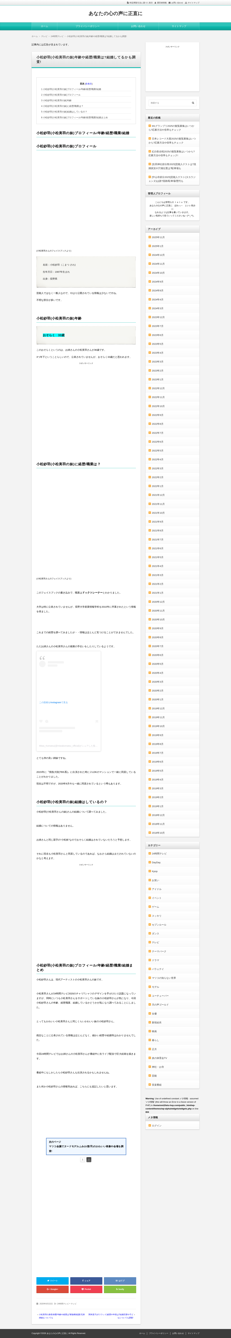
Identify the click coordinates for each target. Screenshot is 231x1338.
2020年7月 (157, 646)
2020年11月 (158, 610)
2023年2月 (157, 370)
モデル (155, 987)
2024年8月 (157, 290)
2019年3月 (157, 788)
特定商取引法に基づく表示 (141, 3)
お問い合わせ (177, 3)
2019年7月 (157, 752)
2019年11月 (158, 717)
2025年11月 (158, 237)
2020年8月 (157, 637)
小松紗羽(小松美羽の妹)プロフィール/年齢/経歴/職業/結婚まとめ (74, 117)
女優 (154, 1013)
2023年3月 (157, 361)
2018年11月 (158, 824)
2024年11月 (158, 263)
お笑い (155, 880)
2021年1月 (157, 592)
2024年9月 (157, 281)
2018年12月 (158, 815)
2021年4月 (157, 566)
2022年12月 (158, 388)
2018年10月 (158, 832)
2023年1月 (157, 379)
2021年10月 (158, 512)
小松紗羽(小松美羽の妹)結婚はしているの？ (64, 111)
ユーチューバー (160, 995)
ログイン (157, 1125)
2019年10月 (158, 726)
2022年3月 (157, 468)
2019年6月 (157, 761)
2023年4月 (157, 352)
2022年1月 (157, 486)
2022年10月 (158, 406)
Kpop (155, 871)
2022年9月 (157, 415)
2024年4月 (157, 299)
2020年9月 (157, 628)
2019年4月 (157, 779)
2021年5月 (157, 557)
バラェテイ (158, 969)
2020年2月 (157, 690)
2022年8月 (157, 423)
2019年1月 (157, 806)
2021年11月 (158, 504)
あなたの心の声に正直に (116, 13)
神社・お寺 (158, 1066)
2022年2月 (157, 477)
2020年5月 (157, 663)
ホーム (44, 26)
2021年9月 (157, 521)
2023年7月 (157, 326)
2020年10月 (158, 619)
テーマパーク (159, 951)
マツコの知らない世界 (164, 978)
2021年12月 (158, 495)
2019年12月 (158, 708)
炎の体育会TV (159, 1058)
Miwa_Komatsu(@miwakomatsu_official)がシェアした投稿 (68, 746)
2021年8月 (157, 530)
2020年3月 (157, 681)
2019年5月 (157, 770)
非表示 (89, 84)
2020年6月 (157, 655)
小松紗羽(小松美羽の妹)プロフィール (61, 94)
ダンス (155, 933)
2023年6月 (157, 335)
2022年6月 (157, 441)
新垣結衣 (157, 1022)
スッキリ (157, 915)
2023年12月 (158, 317)
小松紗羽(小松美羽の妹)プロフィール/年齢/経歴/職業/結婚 (71, 89)
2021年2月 (157, 584)
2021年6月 (157, 548)
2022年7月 (157, 432)
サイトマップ (193, 3)
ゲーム (155, 906)
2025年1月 (157, 246)
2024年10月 (158, 272)
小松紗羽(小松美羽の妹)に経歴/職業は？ (62, 106)
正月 (154, 1049)
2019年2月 (157, 797)
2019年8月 (157, 744)
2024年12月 (158, 255)
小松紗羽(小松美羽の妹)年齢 (56, 100)
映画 (154, 1031)
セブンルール (159, 924)
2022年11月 (158, 397)
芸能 (154, 1075)
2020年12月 (158, 601)
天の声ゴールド (160, 1004)
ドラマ (155, 960)
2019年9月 (157, 735)
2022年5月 (157, 450)
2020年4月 (157, 672)
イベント (157, 898)
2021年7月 (157, 539)
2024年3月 (157, 308)
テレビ (74, 1304)
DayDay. (156, 862)
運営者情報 (162, 3)
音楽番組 (157, 1084)
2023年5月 (157, 344)
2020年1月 (157, 699)
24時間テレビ (63, 1304)
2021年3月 (157, 575)
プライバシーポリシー (88, 26)
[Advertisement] (86, 387)
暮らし (155, 1040)
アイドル (157, 889)
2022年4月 (157, 459)
